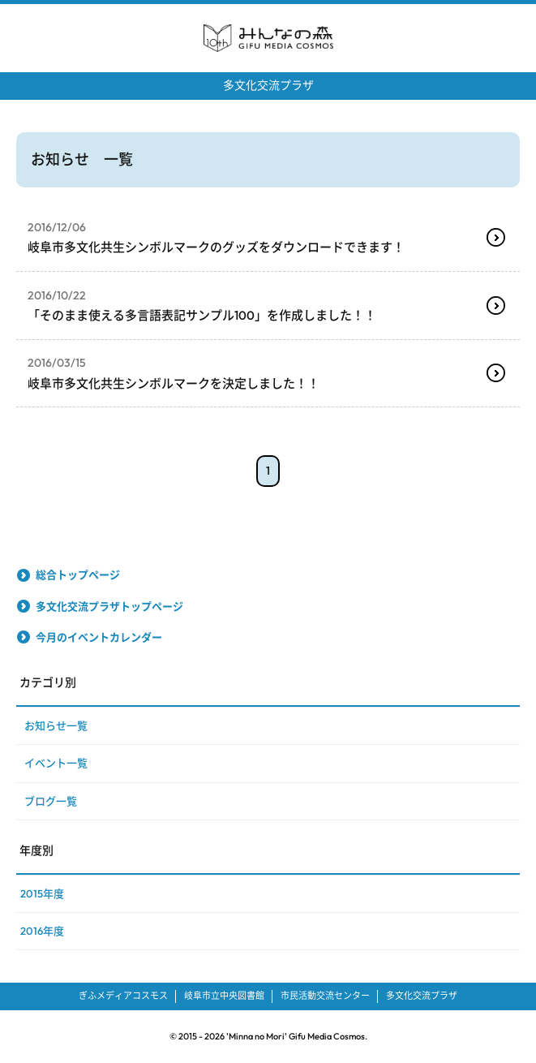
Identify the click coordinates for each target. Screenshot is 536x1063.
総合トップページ (78, 574)
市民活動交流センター (325, 995)
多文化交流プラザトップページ (109, 606)
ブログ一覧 (50, 800)
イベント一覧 (56, 762)
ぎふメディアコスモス (123, 995)
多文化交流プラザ (268, 85)
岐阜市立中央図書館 (224, 995)
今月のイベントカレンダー (99, 636)
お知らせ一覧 (56, 725)
